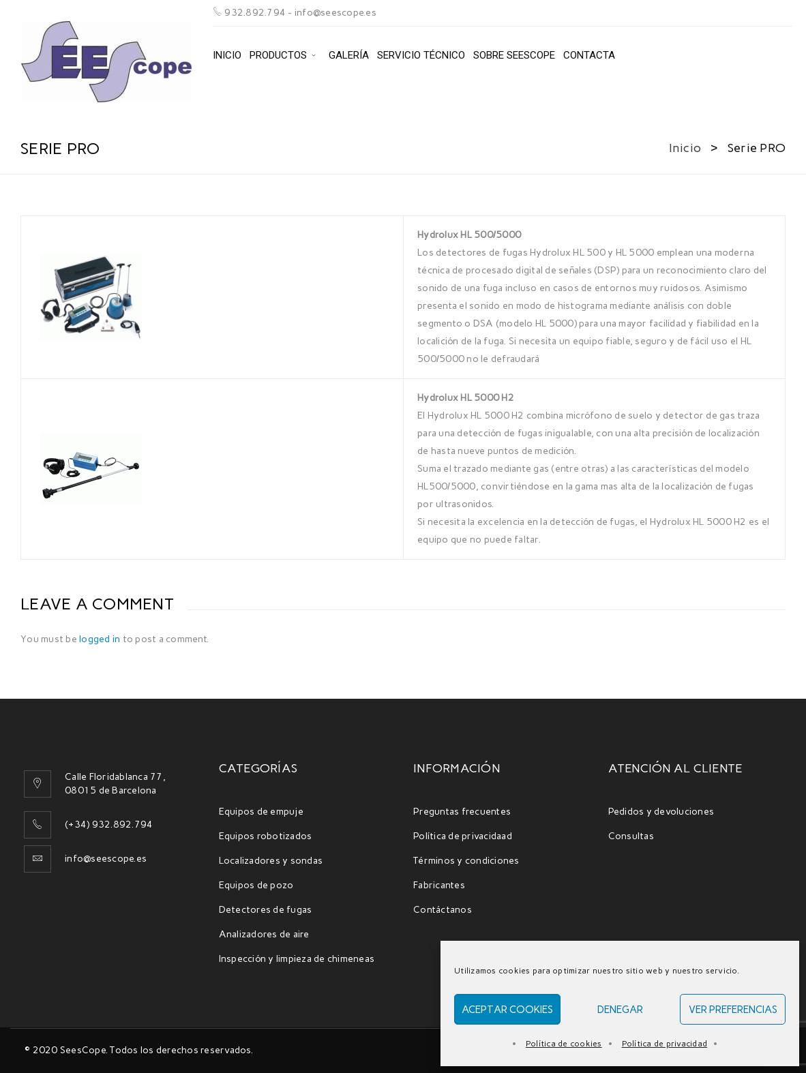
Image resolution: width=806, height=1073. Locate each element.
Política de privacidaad (462, 836)
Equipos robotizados (265, 836)
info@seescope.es (106, 858)
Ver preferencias (733, 1009)
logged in (99, 639)
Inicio (685, 147)
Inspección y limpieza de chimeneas (297, 959)
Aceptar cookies (507, 1009)
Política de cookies (564, 1043)
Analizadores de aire (264, 934)
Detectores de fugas (265, 910)
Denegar (620, 1009)
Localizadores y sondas (271, 860)
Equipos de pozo (256, 885)
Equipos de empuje (261, 811)
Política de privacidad (665, 1043)
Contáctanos (442, 910)
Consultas (631, 836)
